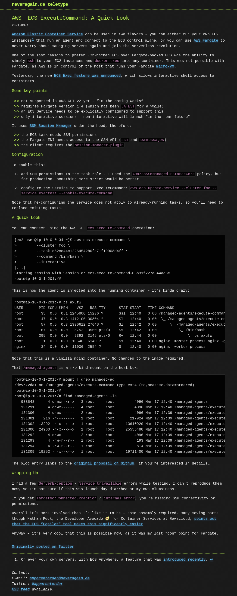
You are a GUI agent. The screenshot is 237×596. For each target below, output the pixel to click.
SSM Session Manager (51, 125)
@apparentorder (47, 583)
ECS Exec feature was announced (87, 75)
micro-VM (165, 66)
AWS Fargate (206, 40)
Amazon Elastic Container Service (47, 34)
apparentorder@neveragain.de (60, 578)
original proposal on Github (104, 463)
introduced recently (184, 559)
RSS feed (21, 589)
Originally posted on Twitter (43, 546)
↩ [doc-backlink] (211, 559)
